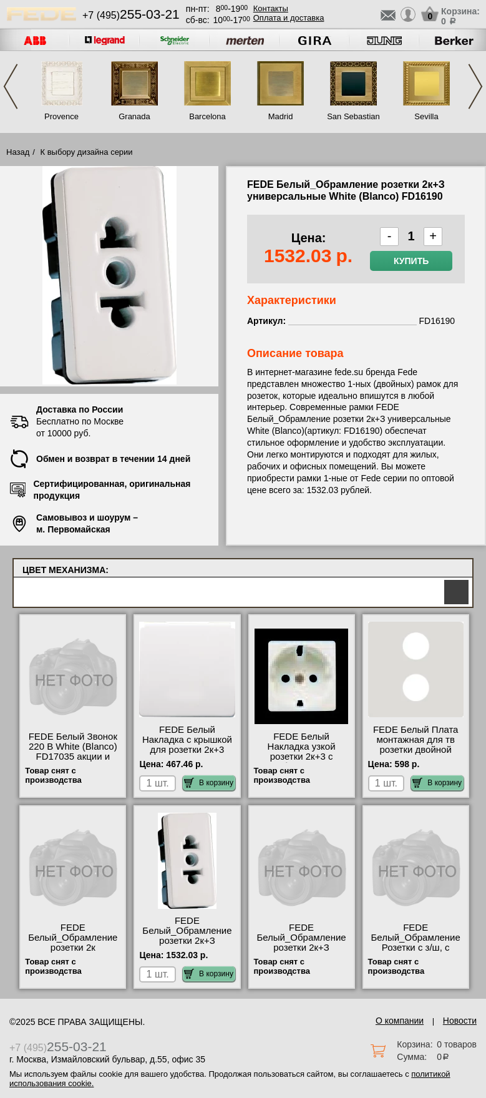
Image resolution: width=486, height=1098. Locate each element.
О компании (400, 1021)
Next (475, 86)
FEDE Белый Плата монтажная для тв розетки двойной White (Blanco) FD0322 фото (416, 750)
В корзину (208, 783)
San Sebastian (353, 116)
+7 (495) (131, 15)
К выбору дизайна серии (87, 152)
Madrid (280, 116)
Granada (134, 116)
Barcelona (207, 116)
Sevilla (426, 116)
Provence (61, 116)
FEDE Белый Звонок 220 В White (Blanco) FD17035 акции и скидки (73, 752)
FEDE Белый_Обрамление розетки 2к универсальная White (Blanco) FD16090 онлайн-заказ (73, 953)
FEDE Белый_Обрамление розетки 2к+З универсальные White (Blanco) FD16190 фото (187, 946)
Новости (460, 1021)
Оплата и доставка (288, 17)
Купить (411, 261)
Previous (10, 86)
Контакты (270, 8)
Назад (17, 152)
